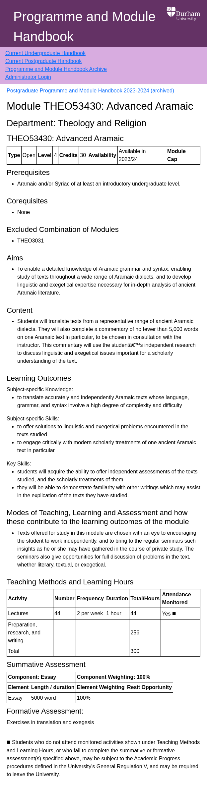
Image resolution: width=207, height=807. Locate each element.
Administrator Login (28, 77)
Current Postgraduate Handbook (43, 61)
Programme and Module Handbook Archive (56, 69)
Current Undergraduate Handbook (45, 53)
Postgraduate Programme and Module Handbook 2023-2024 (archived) (90, 90)
